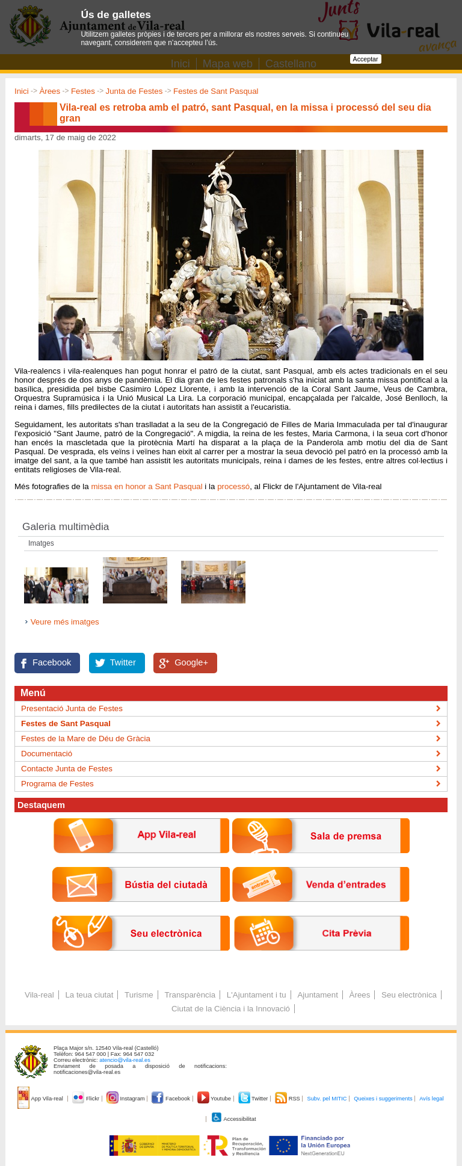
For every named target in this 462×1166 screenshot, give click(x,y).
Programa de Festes (57, 783)
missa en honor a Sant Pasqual (146, 486)
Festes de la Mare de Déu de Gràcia (85, 738)
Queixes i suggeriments (383, 1099)
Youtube (215, 1099)
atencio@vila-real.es (124, 1060)
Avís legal (431, 1099)
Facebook (51, 662)
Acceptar (365, 59)
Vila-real (39, 994)
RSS (288, 1099)
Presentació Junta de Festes (72, 708)
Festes (83, 91)
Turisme (139, 994)
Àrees (49, 91)
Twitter (123, 662)
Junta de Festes (134, 91)
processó (233, 486)
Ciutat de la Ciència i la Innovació (230, 1008)
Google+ (191, 662)
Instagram (126, 1099)
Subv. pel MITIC (326, 1099)
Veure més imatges (65, 621)
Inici (21, 91)
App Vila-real (40, 1099)
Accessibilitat (233, 1119)
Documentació (46, 753)
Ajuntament (317, 994)
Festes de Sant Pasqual (216, 91)
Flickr (86, 1099)
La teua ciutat (89, 994)
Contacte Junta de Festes (66, 768)
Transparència (189, 994)
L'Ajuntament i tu (256, 994)
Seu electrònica (409, 994)
